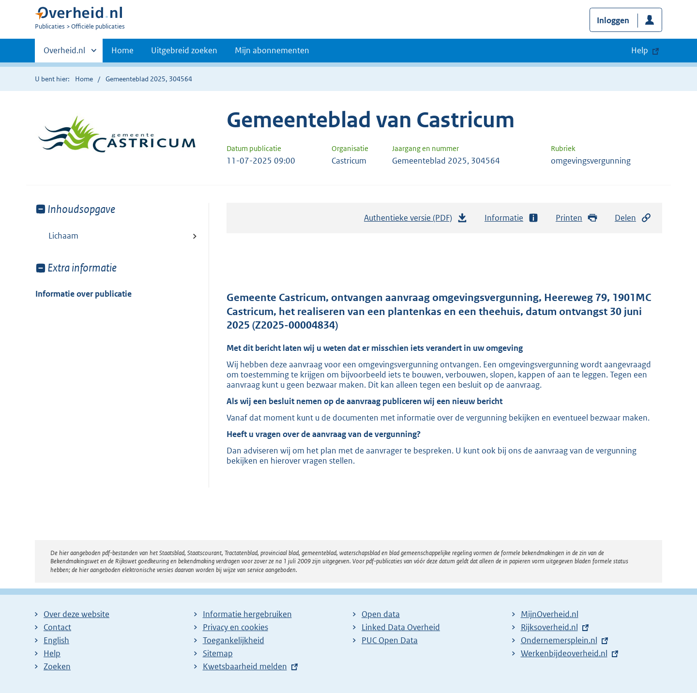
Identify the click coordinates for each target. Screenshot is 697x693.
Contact (57, 627)
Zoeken (57, 666)
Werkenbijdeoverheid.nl (564, 653)
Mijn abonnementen (272, 50)
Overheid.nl (64, 53)
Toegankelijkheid (233, 640)
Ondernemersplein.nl (559, 640)
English (56, 640)
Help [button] (639, 50)
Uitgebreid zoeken (184, 50)
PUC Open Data (390, 640)
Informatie (512, 218)
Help (52, 653)
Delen (633, 218)
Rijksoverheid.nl (549, 627)
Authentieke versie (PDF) (416, 220)
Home (122, 50)
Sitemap (218, 653)
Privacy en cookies (235, 627)
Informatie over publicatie (83, 293)
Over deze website (76, 614)
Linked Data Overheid (401, 627)
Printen (577, 218)
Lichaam (63, 235)
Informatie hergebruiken (247, 614)
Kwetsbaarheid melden (245, 666)
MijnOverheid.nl (549, 614)
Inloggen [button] (613, 20)
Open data (381, 614)
